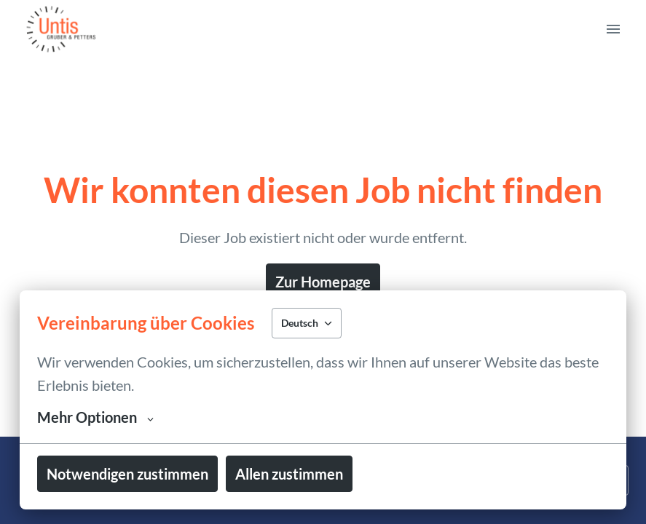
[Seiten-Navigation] (613, 29)
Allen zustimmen (289, 474)
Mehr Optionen (95, 417)
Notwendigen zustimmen (127, 474)
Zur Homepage (323, 281)
